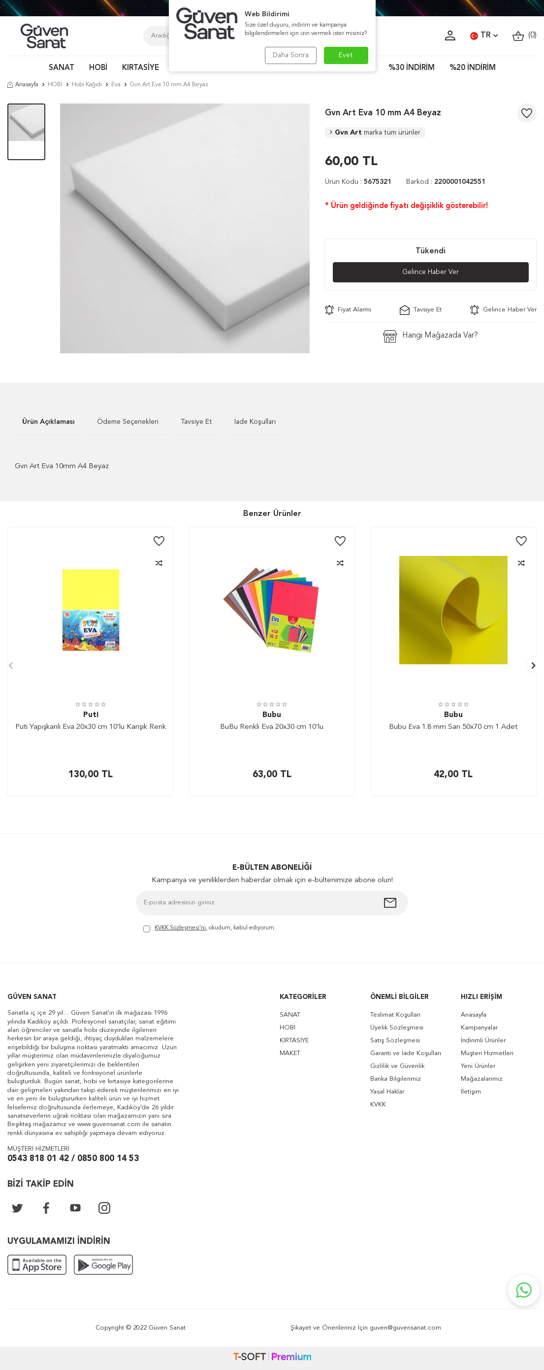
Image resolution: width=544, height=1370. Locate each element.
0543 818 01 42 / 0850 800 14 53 (73, 1159)
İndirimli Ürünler (483, 1040)
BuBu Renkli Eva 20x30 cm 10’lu (271, 727)
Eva (116, 85)
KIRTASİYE (140, 68)
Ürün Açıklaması (48, 421)
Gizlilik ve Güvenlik (397, 1066)
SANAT (61, 68)
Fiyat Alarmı (348, 310)
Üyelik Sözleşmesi (396, 1028)
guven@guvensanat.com (405, 1328)
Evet (346, 55)
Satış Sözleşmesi (395, 1040)
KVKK (378, 1104)
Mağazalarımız (482, 1079)
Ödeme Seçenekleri (128, 421)
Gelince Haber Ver (430, 272)
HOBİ (98, 68)
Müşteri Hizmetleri (487, 1053)
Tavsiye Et (421, 310)
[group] (185, 228)
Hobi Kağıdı (87, 85)
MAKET (290, 1053)
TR (484, 36)
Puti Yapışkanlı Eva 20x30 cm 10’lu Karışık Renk (90, 727)
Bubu (271, 715)
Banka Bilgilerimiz (395, 1079)
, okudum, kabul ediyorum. (209, 928)
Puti (90, 715)
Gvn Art (375, 132)
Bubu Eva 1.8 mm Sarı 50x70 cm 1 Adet (453, 727)
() (524, 36)
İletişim (471, 1092)
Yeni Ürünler (478, 1066)
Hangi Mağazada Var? (430, 336)
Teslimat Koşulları (395, 1015)
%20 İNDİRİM (472, 68)
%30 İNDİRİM (411, 68)
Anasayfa (22, 84)
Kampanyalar (479, 1028)
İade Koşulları (255, 421)
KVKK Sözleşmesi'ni (180, 928)
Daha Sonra (291, 55)
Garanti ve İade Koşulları (405, 1053)
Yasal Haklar (387, 1092)
